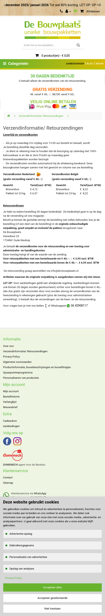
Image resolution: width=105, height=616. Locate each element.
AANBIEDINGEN (75, 63)
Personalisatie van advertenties (28, 557)
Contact (8, 477)
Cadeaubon (10, 420)
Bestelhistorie (11, 396)
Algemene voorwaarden (17, 361)
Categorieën (15, 63)
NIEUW (100, 63)
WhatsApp (40, 493)
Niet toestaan (52, 608)
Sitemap (8, 482)
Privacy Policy (11, 356)
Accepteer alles (52, 587)
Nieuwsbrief (10, 407)
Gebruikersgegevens (21, 545)
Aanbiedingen (11, 426)
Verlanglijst (10, 401)
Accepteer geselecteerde (52, 597)
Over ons (8, 346)
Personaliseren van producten (21, 377)
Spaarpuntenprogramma (17, 372)
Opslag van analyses (21, 568)
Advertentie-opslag (20, 533)
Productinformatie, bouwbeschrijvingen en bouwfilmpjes (37, 367)
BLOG (90, 63)
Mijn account (11, 391)
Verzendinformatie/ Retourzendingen (41, 115)
